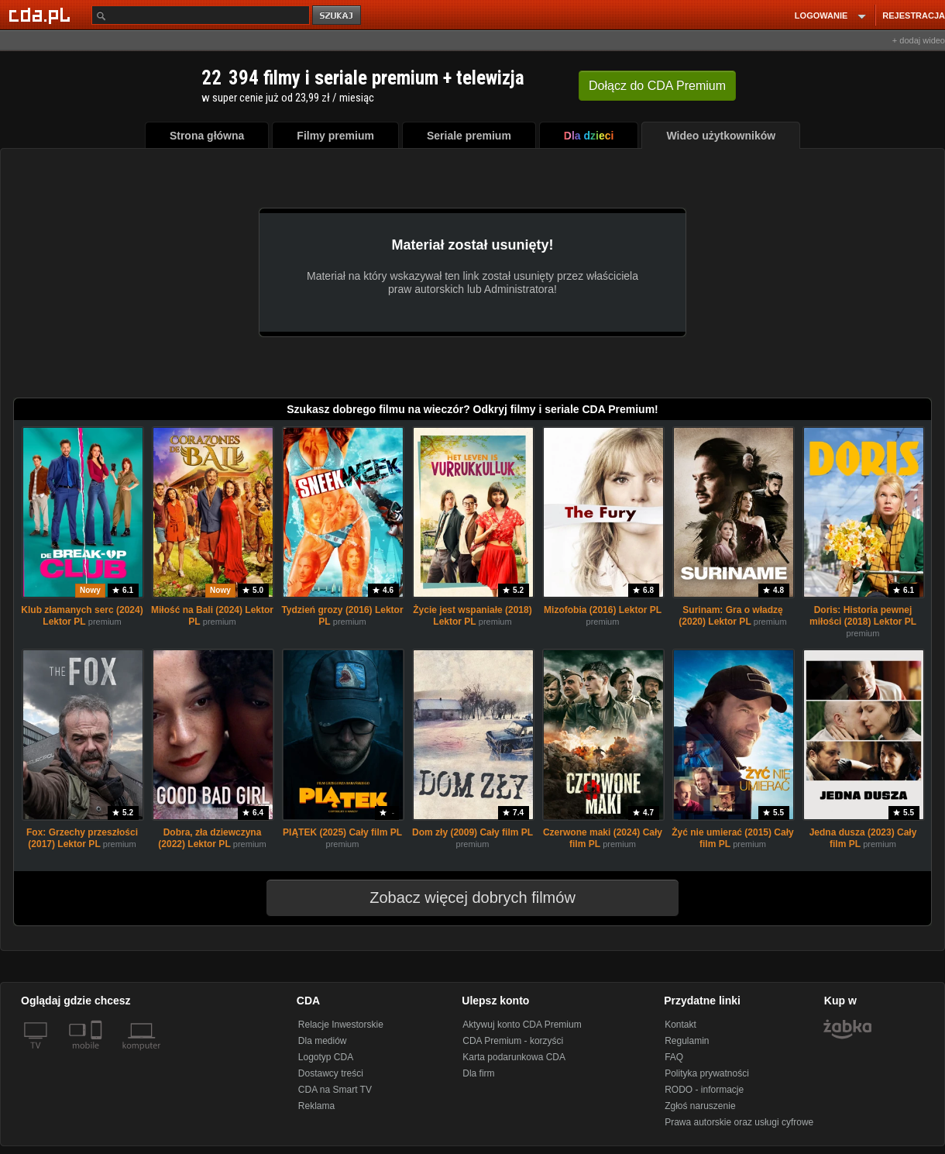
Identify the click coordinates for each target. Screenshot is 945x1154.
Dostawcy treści (330, 1073)
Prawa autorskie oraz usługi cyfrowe (739, 1122)
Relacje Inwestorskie (340, 1024)
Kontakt (680, 1024)
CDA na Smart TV (335, 1089)
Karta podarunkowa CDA (513, 1057)
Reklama (316, 1106)
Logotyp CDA (325, 1057)
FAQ (674, 1057)
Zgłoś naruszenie (700, 1106)
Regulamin (687, 1040)
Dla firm (478, 1073)
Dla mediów (322, 1040)
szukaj (337, 15)
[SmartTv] (98, 1054)
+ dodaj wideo (918, 40)
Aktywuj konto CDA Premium (521, 1024)
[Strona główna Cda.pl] (42, 14)
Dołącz (657, 85)
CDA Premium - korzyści (512, 1040)
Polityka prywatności (707, 1073)
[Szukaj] (200, 15)
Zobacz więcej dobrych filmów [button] (462, 897)
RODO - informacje (704, 1089)
